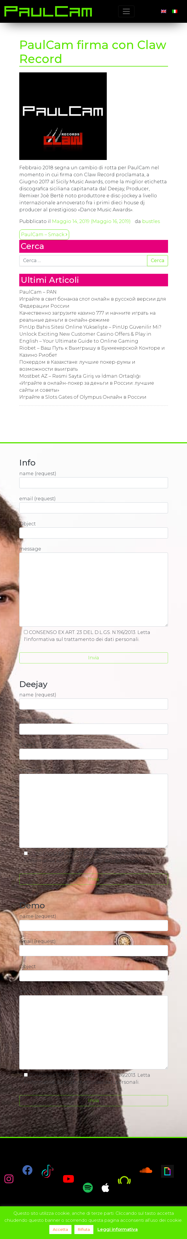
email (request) (93, 504)
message (93, 586)
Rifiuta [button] (84, 1229)
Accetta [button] (60, 1229)
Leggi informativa (117, 1229)
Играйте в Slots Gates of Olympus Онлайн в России (82, 397)
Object (93, 530)
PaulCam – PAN (38, 292)
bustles (151, 221)
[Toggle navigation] (126, 11)
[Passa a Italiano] (174, 11)
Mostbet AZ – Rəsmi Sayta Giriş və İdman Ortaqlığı (80, 376)
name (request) (93, 479)
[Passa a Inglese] (163, 11)
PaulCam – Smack (44, 234)
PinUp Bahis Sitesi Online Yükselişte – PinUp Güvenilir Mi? (90, 327)
